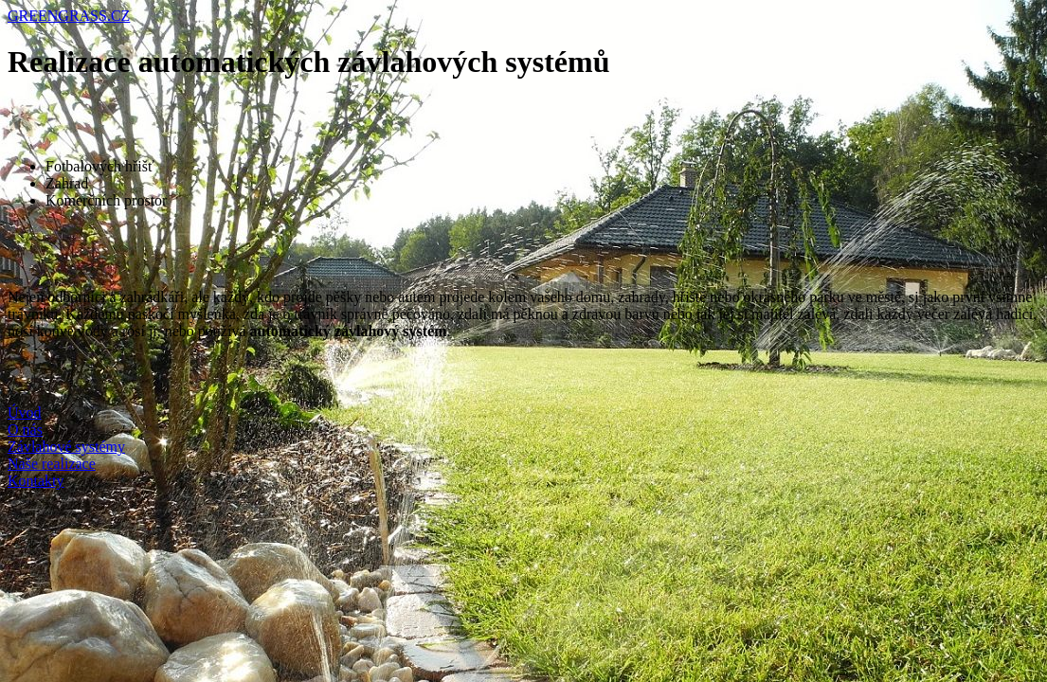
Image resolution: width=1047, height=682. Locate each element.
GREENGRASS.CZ (69, 16)
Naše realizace (52, 464)
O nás (25, 430)
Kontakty (36, 481)
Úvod (25, 412)
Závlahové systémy (66, 447)
